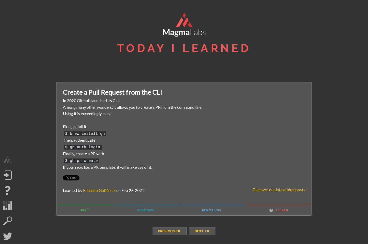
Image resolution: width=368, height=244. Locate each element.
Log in (7, 175)
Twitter (7, 236)
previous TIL (169, 229)
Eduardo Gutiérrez (99, 189)
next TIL (202, 229)
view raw (146, 209)
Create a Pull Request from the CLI (112, 92)
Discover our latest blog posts (278, 188)
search (7, 221)
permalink (212, 209)
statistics (7, 205)
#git (84, 209)
